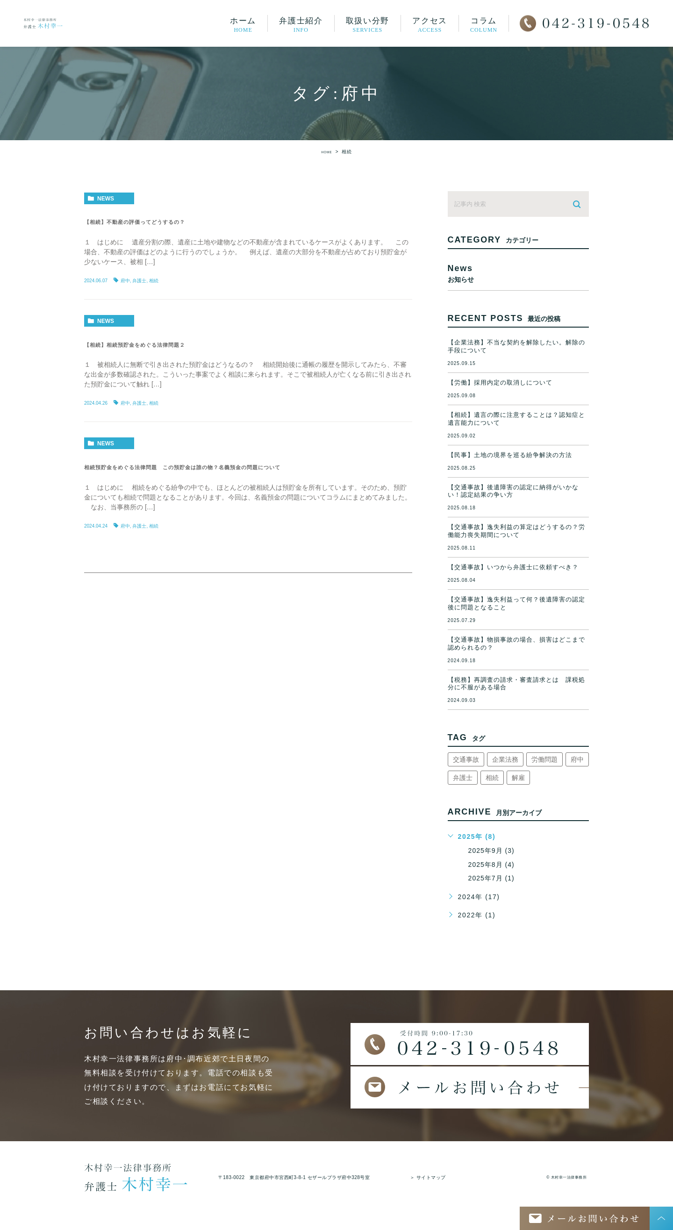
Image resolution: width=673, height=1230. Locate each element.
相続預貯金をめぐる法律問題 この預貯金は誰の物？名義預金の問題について (244, 466)
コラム (483, 24)
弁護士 (139, 280)
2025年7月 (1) (493, 878)
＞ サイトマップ (428, 1177)
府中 (125, 280)
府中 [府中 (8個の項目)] (577, 759)
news (105, 198)
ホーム (243, 24)
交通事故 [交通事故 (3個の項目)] (466, 759)
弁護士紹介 (301, 24)
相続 (153, 280)
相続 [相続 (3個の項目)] (492, 777)
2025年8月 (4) (493, 864)
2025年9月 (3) (493, 850)
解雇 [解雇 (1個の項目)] (518, 777)
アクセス (429, 24)
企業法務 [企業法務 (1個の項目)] (505, 759)
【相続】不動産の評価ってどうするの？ (166, 221)
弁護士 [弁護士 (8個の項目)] (463, 777)
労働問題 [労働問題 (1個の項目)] (544, 759)
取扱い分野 (368, 24)
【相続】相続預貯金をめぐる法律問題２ (171, 344)
